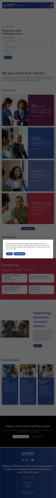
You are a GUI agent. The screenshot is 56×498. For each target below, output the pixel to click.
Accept (9, 253)
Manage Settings (19, 253)
